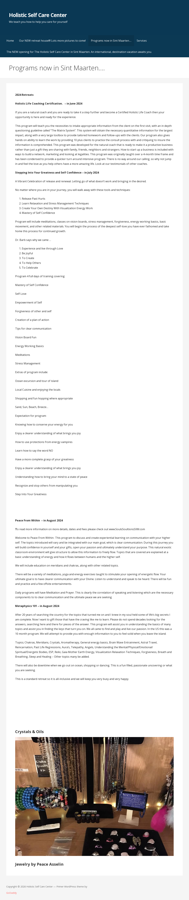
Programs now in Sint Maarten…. (111, 40)
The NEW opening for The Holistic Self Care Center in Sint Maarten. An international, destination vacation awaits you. (79, 52)
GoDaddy (11, 892)
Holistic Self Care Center (38, 14)
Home (10, 40)
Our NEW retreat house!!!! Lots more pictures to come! (52, 40)
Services (142, 40)
